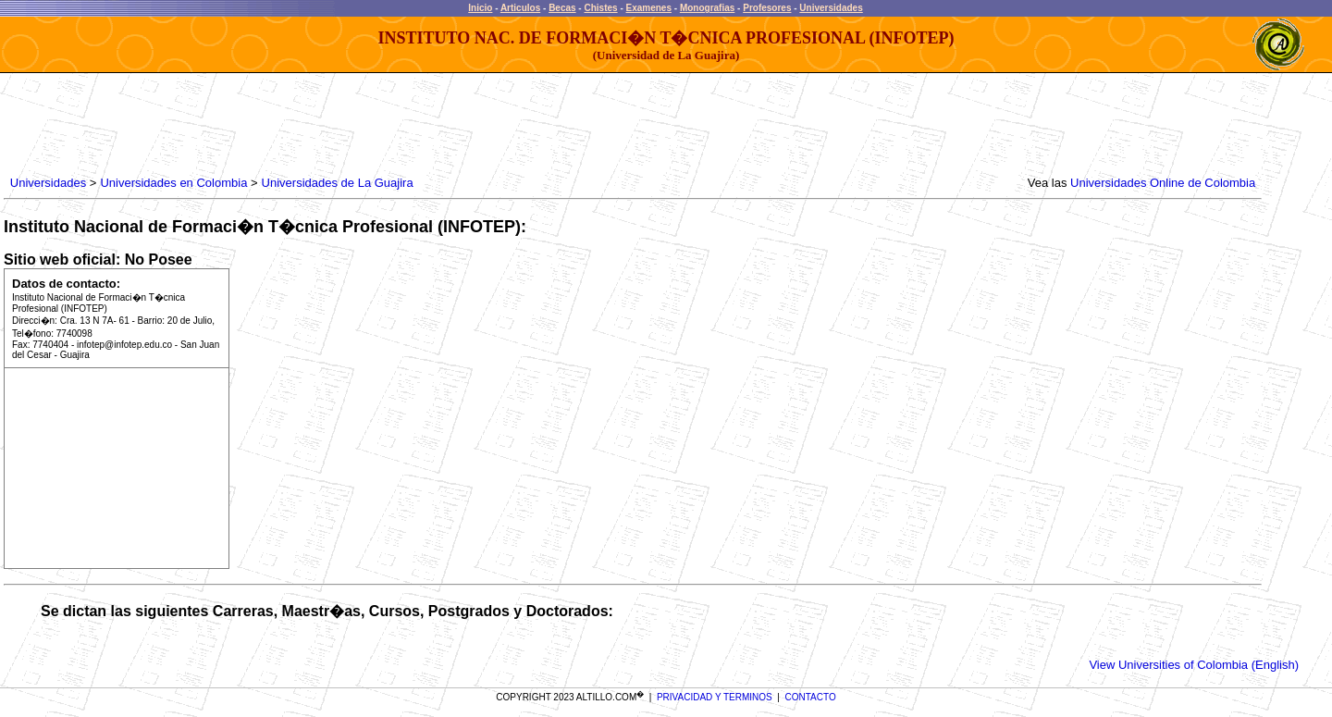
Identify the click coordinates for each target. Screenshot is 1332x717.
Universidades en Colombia (173, 183)
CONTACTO (810, 697)
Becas (562, 8)
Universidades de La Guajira (337, 183)
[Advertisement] (343, 125)
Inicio (480, 8)
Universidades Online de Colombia (1162, 183)
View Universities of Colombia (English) (1194, 665)
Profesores (767, 8)
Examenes (649, 8)
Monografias (707, 8)
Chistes (600, 8)
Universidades (830, 8)
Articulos (520, 8)
